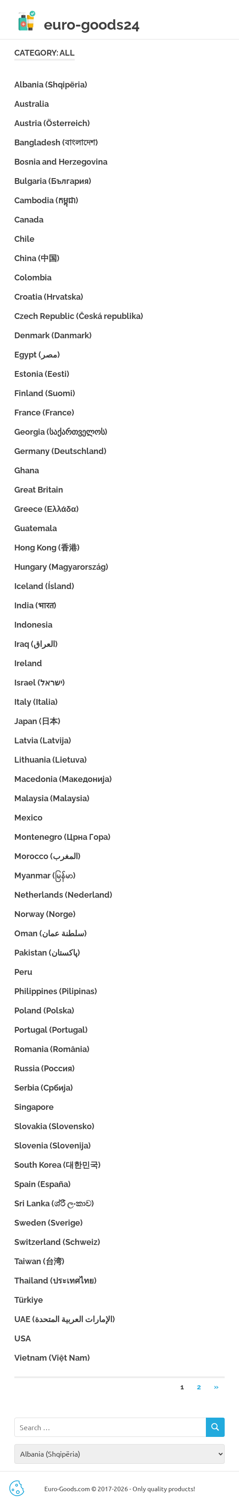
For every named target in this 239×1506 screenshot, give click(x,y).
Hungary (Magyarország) (61, 567)
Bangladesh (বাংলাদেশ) (56, 142)
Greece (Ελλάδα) (46, 509)
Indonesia (33, 624)
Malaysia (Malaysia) (52, 798)
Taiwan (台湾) (39, 1261)
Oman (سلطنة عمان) (50, 933)
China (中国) (37, 258)
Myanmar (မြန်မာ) (45, 875)
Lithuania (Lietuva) (50, 759)
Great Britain (38, 489)
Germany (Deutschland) (60, 451)
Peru (23, 972)
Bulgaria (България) (52, 181)
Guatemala (35, 528)
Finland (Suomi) (44, 393)
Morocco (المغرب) (47, 856)
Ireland (28, 663)
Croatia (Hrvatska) (48, 296)
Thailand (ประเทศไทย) (55, 1280)
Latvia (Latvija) (42, 740)
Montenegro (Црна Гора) (62, 837)
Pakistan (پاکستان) (47, 952)
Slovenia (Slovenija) (52, 1145)
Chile (24, 239)
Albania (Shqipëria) (50, 84)
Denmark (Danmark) (53, 335)
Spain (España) (42, 1184)
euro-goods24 (92, 24)
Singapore (34, 1107)
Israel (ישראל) (39, 682)
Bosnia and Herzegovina (60, 161)
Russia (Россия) (44, 1068)
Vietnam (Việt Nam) (52, 1357)
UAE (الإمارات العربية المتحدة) (64, 1319)
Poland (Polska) (44, 1010)
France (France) (44, 412)
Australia (31, 104)
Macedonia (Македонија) (63, 779)
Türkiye (28, 1300)
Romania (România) (52, 1049)
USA (22, 1338)
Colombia (32, 277)
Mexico (28, 817)
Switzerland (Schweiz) (57, 1242)
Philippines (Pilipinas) (55, 991)
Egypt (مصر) (37, 354)
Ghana (26, 470)
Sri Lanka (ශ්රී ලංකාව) (54, 1203)
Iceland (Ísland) (44, 586)
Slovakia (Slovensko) (54, 1126)
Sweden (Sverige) (48, 1222)
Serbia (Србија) (43, 1087)
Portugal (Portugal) (51, 1030)
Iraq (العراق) (36, 644)
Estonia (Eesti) (41, 374)
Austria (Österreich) (52, 123)
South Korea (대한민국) (57, 1165)
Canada (28, 219)
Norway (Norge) (45, 914)
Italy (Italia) (36, 702)
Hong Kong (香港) (47, 547)
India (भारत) (35, 605)
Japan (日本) (37, 721)
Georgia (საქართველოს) (60, 432)
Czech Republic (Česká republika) (78, 316)
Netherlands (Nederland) (63, 894)
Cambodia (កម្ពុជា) (46, 200)
